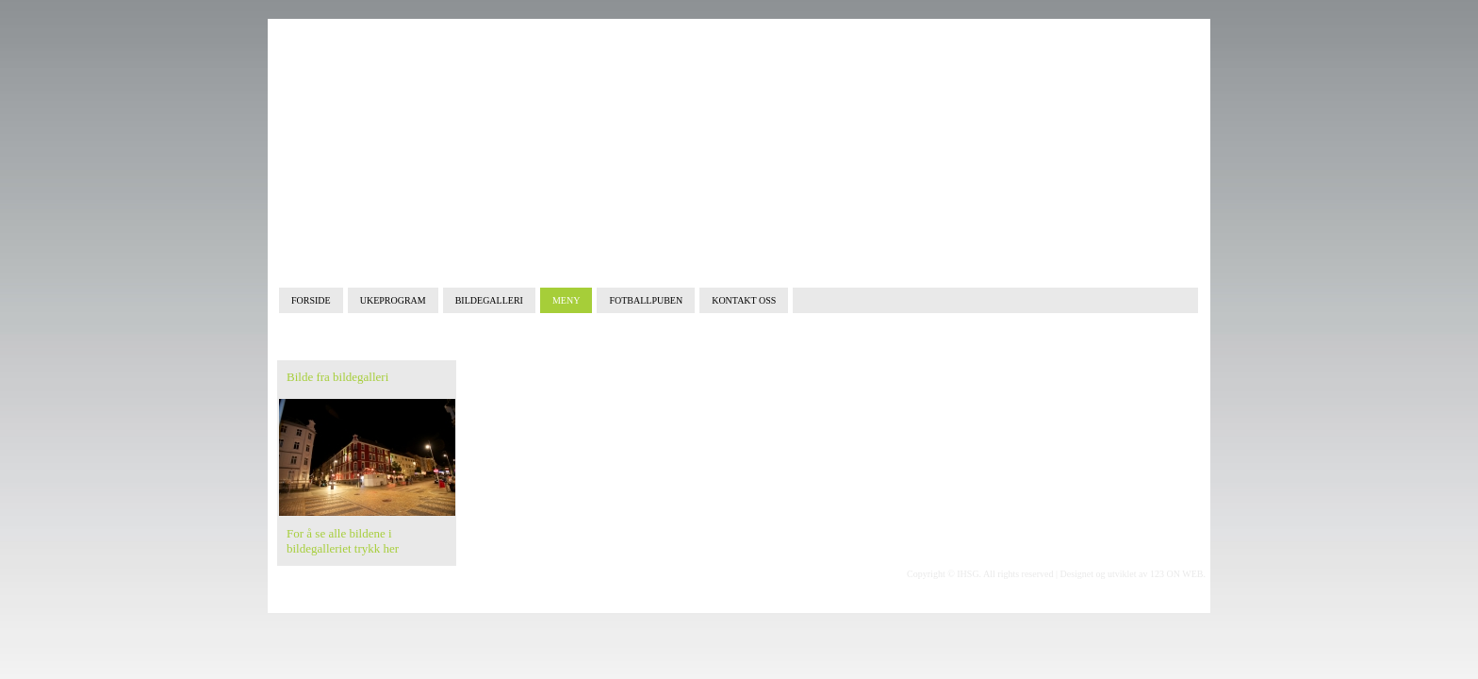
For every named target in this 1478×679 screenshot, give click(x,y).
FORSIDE (311, 300)
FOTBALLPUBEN (645, 300)
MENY (566, 300)
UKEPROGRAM (393, 300)
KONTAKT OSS (744, 300)
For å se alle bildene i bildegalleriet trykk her (343, 540)
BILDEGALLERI (489, 300)
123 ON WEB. (1178, 574)
